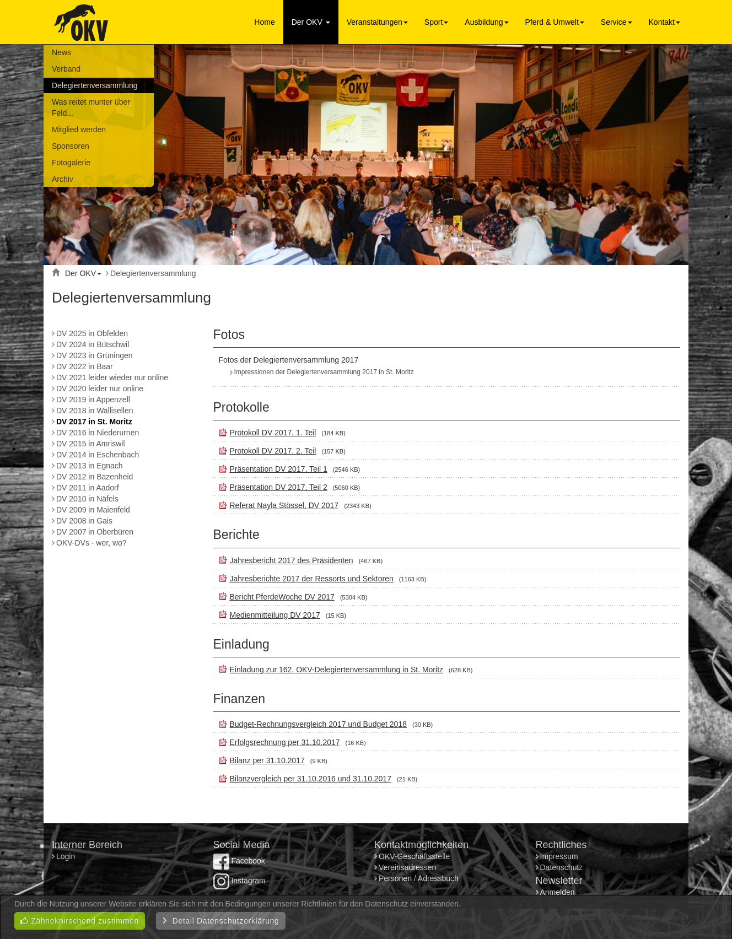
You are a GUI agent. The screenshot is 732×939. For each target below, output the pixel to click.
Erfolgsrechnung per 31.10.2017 (285, 742)
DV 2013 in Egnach (89, 465)
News (61, 52)
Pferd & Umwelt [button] (554, 22)
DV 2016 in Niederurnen (97, 432)
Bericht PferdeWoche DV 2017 (282, 596)
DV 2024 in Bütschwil (92, 344)
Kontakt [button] (664, 22)
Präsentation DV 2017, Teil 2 (278, 487)
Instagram (239, 880)
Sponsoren (70, 146)
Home (264, 22)
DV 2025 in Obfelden (92, 333)
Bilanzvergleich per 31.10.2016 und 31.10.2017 (310, 778)
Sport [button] (436, 22)
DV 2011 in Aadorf (87, 487)
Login (66, 856)
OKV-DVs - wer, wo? (91, 542)
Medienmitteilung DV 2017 (275, 615)
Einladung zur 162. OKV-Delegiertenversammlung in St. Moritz (337, 669)
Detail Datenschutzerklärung (220, 920)
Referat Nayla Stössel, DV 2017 (284, 505)
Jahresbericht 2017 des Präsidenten (291, 560)
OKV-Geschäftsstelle (414, 856)
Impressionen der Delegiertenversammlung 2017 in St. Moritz (324, 372)
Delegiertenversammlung (95, 85)
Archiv (62, 179)
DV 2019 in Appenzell (93, 399)
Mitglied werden (79, 129)
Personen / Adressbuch (419, 878)
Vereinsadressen (407, 867)
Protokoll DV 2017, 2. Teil (273, 450)
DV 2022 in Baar (84, 366)
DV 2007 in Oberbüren (94, 531)
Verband (66, 68)
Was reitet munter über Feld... (91, 107)
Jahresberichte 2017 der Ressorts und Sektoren (312, 578)
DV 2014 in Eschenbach (97, 454)
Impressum (559, 856)
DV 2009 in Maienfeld (93, 509)
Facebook (239, 860)
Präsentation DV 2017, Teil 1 (278, 469)
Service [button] (616, 22)
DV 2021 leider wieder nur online (112, 377)
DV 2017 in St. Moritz (94, 421)
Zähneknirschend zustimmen (79, 920)
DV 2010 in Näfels (87, 498)
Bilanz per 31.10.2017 (267, 760)
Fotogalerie (71, 162)
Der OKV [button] (311, 22)
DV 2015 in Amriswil (90, 443)
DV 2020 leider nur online (99, 388)
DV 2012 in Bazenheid (94, 476)
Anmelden (557, 892)
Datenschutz (561, 867)
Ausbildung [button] (486, 22)
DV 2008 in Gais (84, 520)
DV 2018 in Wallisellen (94, 410)
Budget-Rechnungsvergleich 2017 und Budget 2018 (318, 724)
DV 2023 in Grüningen (94, 355)
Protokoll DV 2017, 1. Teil (273, 432)
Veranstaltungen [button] (377, 22)
